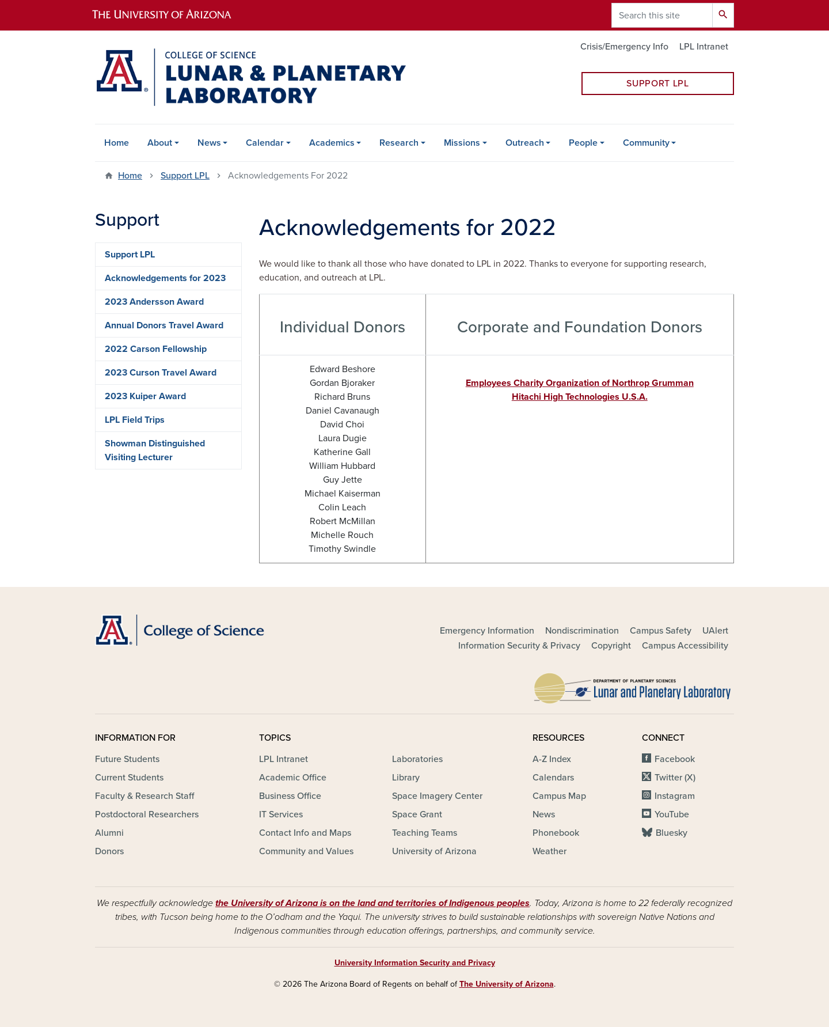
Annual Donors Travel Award (164, 325)
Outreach (524, 143)
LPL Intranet (703, 46)
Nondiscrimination (582, 630)
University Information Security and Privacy (414, 963)
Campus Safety (660, 630)
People (583, 143)
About (159, 143)
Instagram (675, 796)
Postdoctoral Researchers (147, 814)
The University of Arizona (506, 984)
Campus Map (559, 796)
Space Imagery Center (437, 796)
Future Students (127, 759)
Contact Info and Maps (305, 833)
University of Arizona (434, 851)
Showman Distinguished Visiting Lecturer (155, 450)
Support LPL (657, 83)
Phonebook (556, 833)
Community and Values (306, 851)
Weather (549, 851)
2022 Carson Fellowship (156, 349)
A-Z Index (552, 759)
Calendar (265, 143)
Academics (332, 143)
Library (406, 777)
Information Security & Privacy (519, 645)
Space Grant (417, 814)
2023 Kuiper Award (145, 396)
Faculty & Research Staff (144, 796)
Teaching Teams (424, 833)
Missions (462, 143)
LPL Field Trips (135, 420)
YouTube (672, 814)
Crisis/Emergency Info (624, 46)
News (209, 143)
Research (399, 143)
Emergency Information (487, 630)
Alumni (109, 833)
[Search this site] (662, 15)
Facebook (675, 759)
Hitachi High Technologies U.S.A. (580, 397)
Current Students (129, 777)
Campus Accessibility (685, 645)
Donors (109, 851)
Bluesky (671, 833)
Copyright (611, 645)
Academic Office (292, 777)
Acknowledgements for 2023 (165, 278)
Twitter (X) (675, 777)
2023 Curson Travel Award (160, 372)
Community (646, 143)
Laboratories (417, 759)
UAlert (715, 630)
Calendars (553, 777)
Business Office (290, 796)
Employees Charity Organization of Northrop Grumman (580, 383)
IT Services (281, 814)
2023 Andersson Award (154, 302)
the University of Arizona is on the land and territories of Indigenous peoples (372, 903)
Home (116, 143)
